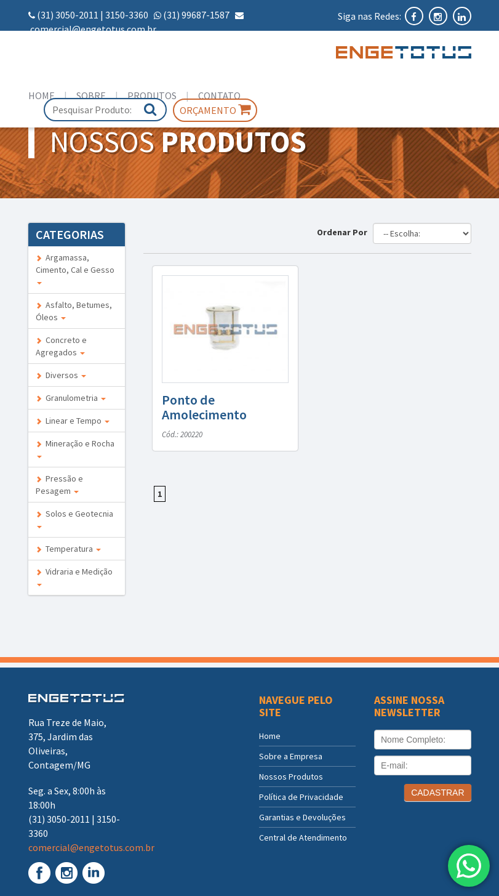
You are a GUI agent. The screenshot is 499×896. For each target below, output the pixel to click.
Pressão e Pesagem (59, 484)
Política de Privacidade (301, 796)
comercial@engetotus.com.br (93, 29)
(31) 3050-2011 (67, 15)
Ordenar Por (344, 232)
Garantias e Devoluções (302, 817)
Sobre (91, 95)
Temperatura (68, 548)
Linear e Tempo (73, 420)
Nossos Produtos (291, 776)
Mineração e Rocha (75, 448)
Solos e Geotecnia (74, 518)
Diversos (61, 375)
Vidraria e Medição (74, 576)
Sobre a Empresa (290, 756)
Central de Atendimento (303, 837)
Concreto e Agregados (61, 346)
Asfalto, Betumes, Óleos (74, 311)
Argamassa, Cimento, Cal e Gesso (75, 268)
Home (41, 95)
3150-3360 (126, 15)
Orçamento (215, 109)
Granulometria (71, 397)
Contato (219, 95)
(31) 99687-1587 (196, 15)
